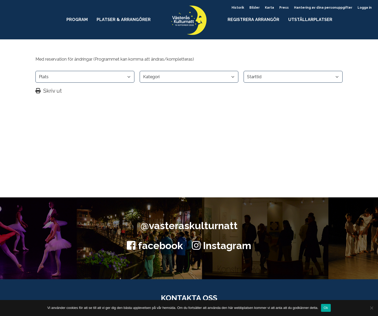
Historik (238, 7)
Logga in (365, 7)
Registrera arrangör (253, 19)
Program (77, 19)
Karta (269, 7)
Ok (326, 308)
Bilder (254, 7)
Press (284, 7)
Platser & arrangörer (124, 19)
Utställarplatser (310, 19)
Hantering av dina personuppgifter (323, 7)
